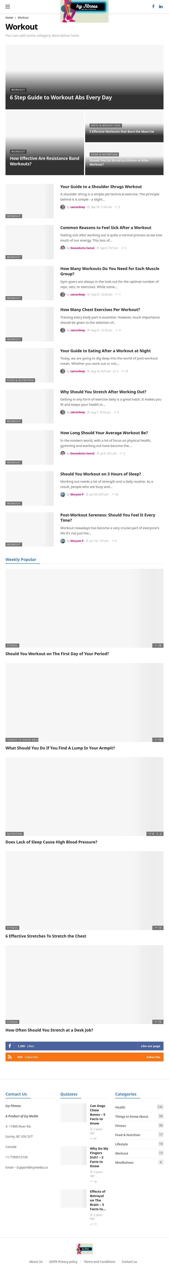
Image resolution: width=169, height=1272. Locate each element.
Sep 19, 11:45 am (99, 207)
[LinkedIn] (161, 7)
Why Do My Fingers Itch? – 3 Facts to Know (99, 1157)
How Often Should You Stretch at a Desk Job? (49, 1030)
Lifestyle (139, 1143)
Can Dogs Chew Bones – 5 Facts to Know (97, 1114)
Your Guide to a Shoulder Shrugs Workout (101, 186)
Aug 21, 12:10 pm (99, 330)
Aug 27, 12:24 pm (99, 294)
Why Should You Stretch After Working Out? (103, 391)
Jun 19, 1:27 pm (97, 541)
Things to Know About (22, 739)
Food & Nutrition (20, 380)
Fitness (12, 645)
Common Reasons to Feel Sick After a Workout (105, 227)
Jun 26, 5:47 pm (97, 494)
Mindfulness (139, 1162)
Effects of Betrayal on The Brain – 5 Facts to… (98, 1200)
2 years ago (96, 1131)
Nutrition (14, 833)
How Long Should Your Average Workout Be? (104, 432)
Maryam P (76, 494)
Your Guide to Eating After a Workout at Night (105, 350)
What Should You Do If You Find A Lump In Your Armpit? (60, 748)
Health (139, 1107)
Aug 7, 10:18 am (99, 412)
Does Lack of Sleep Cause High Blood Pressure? (51, 842)
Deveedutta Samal (82, 248)
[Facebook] (153, 7)
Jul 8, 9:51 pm (107, 453)
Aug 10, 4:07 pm (99, 371)
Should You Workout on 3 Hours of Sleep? (100, 474)
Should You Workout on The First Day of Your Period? (57, 653)
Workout (14, 216)
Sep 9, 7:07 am (107, 248)
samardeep (77, 207)
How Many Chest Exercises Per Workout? (100, 309)
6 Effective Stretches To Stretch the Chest (45, 936)
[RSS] (84, 1057)
